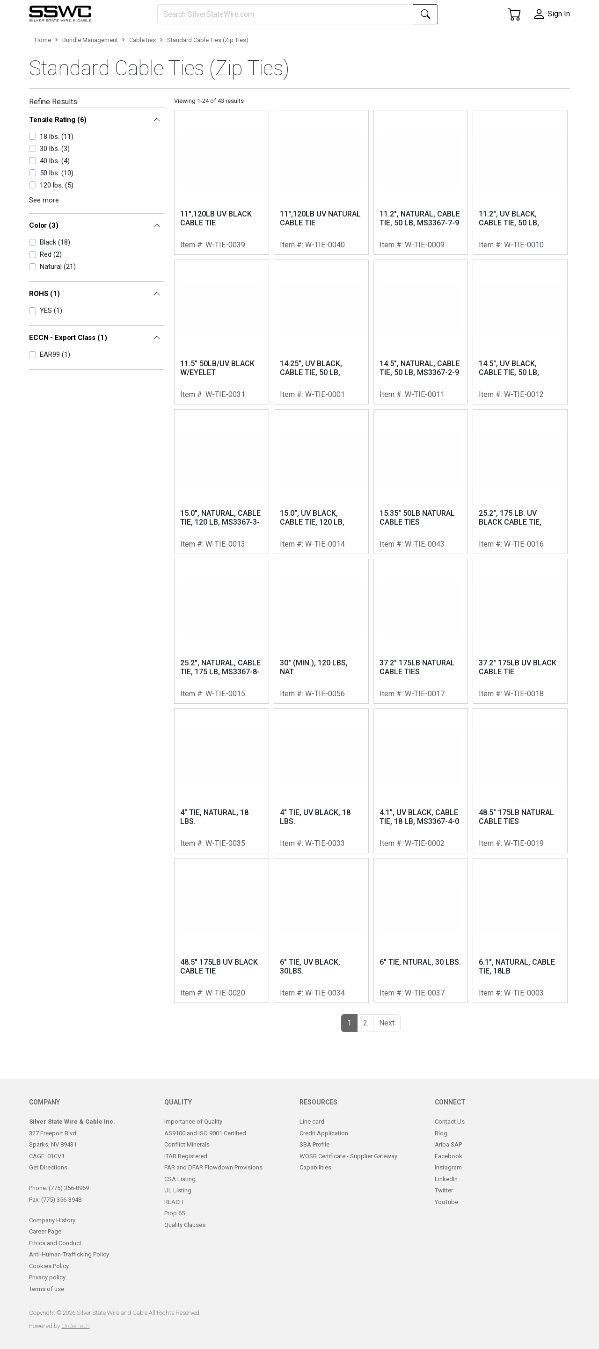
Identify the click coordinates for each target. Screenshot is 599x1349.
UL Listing (177, 1199)
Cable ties (142, 81)
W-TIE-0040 (325, 285)
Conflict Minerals (187, 1153)
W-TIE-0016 (524, 585)
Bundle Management (90, 81)
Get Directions (48, 1176)
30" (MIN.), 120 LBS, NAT (314, 708)
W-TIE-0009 (425, 285)
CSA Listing (180, 1187)
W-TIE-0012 (524, 435)
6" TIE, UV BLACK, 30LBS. (310, 1008)
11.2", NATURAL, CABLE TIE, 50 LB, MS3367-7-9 (420, 259)
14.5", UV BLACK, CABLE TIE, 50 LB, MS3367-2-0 (509, 409)
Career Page (45, 1240)
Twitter (444, 1199)
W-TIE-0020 (225, 1034)
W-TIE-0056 (325, 734)
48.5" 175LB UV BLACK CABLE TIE (219, 1008)
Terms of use (46, 1297)
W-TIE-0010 (524, 285)
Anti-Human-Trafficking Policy (69, 1263)
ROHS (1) (44, 318)
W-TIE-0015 (225, 734)
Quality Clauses (184, 1233)
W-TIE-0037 (425, 1034)
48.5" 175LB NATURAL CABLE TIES (516, 858)
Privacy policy (47, 1286)
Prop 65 (174, 1222)
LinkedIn (446, 1187)
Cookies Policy (49, 1274)
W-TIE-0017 (425, 734)
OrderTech (75, 1334)
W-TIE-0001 (325, 435)
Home (43, 81)
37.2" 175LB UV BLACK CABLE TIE (517, 708)
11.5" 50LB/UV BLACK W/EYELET (217, 409)
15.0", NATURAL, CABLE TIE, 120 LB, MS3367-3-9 (220, 559)
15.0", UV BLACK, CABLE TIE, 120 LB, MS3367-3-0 (312, 559)
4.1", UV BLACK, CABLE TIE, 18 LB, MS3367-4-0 (419, 858)
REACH (173, 1210)
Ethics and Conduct (55, 1251)
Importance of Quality (193, 1130)
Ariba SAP (448, 1153)
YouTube (446, 1210)
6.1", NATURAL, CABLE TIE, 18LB (517, 1008)
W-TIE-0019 (524, 884)
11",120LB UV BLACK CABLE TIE (216, 259)
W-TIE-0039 (225, 285)
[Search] (285, 14)
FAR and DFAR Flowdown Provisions (213, 1176)
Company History (52, 1229)
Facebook (448, 1165)
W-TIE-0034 (325, 1034)
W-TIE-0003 (524, 1034)
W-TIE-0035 (225, 884)
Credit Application (324, 1142)
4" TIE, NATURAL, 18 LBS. (214, 858)
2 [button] (365, 1064)
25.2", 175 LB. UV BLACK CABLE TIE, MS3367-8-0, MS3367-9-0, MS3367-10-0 (517, 559)
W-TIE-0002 (425, 884)
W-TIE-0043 (425, 585)
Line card (312, 1130)
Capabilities (315, 1176)
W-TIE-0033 (325, 884)
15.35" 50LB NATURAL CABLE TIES (417, 559)
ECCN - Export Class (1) (68, 359)
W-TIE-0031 (225, 435)
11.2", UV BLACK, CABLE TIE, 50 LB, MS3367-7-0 (509, 260)
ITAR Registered (185, 1165)
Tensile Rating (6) (58, 160)
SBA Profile (314, 1153)
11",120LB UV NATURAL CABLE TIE (320, 259)
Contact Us (450, 1130)
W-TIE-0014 (325, 585)
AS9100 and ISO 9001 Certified (205, 1142)
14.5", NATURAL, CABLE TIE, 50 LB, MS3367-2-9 (420, 409)
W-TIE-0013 (225, 585)
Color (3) (43, 256)
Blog (441, 1142)
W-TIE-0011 (425, 435)
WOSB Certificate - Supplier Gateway (348, 1165)
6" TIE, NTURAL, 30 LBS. (420, 1003)
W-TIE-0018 (524, 734)
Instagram (448, 1176)
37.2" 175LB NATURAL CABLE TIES (417, 708)
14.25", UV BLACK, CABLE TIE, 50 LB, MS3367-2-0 (311, 409)
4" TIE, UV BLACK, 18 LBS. (315, 858)
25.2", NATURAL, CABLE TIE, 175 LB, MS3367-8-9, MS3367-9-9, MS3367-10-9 (220, 709)
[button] (57, 41)
